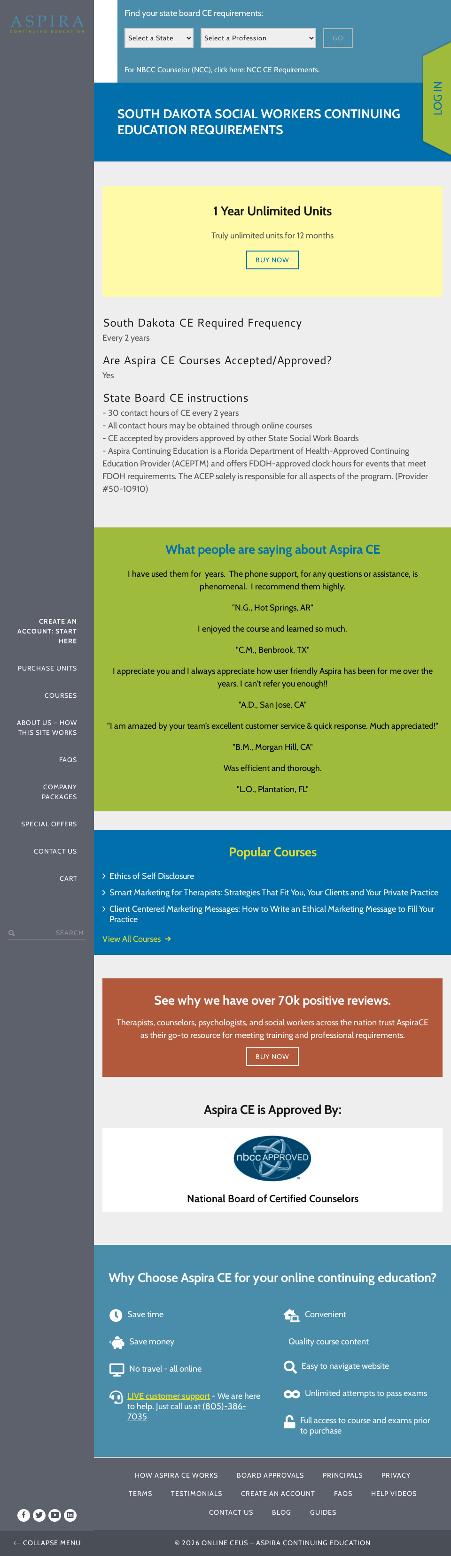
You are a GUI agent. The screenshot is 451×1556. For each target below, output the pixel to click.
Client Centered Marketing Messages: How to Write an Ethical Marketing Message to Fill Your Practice (272, 914)
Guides (323, 1512)
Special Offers (49, 824)
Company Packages (59, 792)
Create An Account (278, 1493)
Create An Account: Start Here (47, 631)
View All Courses (136, 939)
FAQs (68, 759)
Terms (140, 1493)
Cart (68, 878)
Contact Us (55, 851)
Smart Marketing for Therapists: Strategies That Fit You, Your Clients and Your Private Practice (273, 892)
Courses (61, 695)
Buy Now (272, 260)
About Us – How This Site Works (47, 727)
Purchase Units (47, 668)
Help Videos (394, 1493)
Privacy (396, 1475)
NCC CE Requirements (282, 69)
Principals (343, 1475)
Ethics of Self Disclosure (151, 876)
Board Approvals (270, 1475)
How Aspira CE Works (176, 1475)
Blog (281, 1512)
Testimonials (196, 1493)
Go (338, 38)
